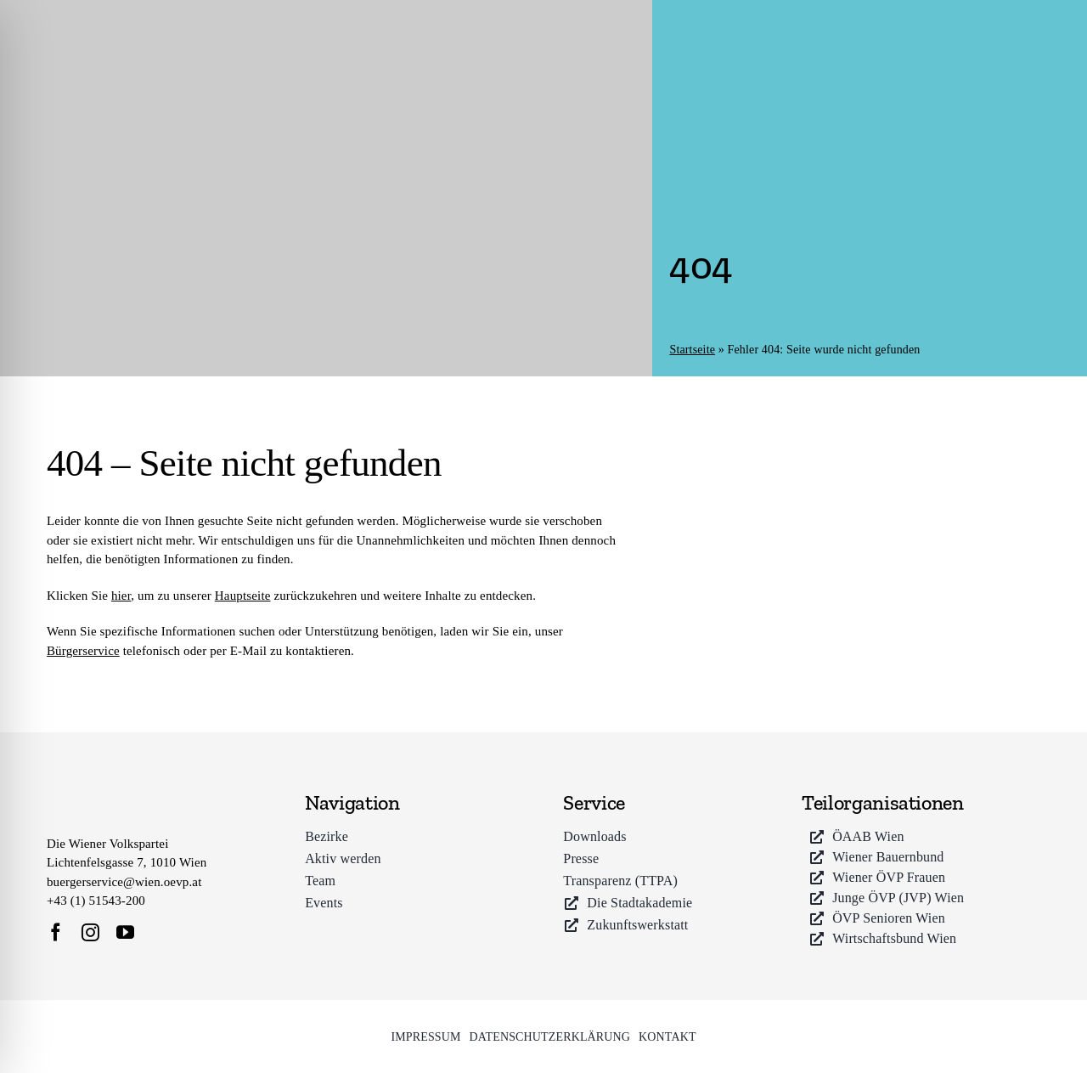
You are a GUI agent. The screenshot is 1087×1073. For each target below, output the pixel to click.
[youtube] (125, 932)
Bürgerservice (83, 651)
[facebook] (56, 932)
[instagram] (90, 932)
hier (121, 595)
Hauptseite (243, 595)
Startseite (692, 349)
